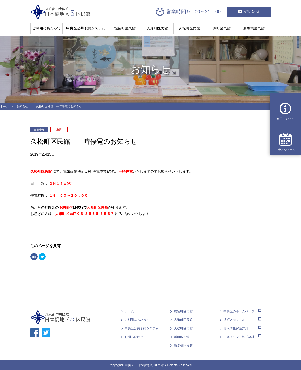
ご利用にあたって (46, 28)
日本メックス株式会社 (238, 337)
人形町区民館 (157, 28)
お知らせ (22, 106)
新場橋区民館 (254, 28)
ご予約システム (285, 149)
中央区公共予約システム (85, 28)
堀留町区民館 (125, 28)
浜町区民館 (222, 28)
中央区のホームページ (238, 311)
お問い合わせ (134, 337)
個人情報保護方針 (235, 328)
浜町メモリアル (234, 319)
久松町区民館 (189, 28)
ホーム (4, 106)
